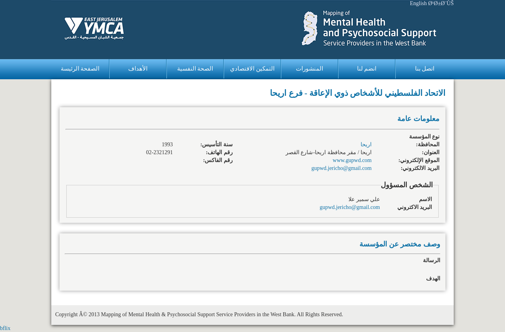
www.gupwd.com (352, 160)
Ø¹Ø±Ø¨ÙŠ (441, 3)
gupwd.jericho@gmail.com (341, 168)
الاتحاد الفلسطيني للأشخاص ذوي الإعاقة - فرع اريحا (357, 93)
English (418, 3)
